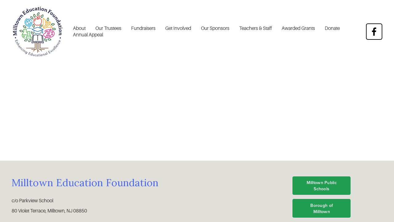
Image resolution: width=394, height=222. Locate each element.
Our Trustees (108, 28)
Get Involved (178, 28)
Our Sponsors (215, 28)
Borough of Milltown (321, 208)
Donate (332, 28)
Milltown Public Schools (322, 185)
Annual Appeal (88, 34)
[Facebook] (374, 31)
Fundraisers (143, 28)
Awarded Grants (298, 28)
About (79, 28)
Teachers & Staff (255, 28)
